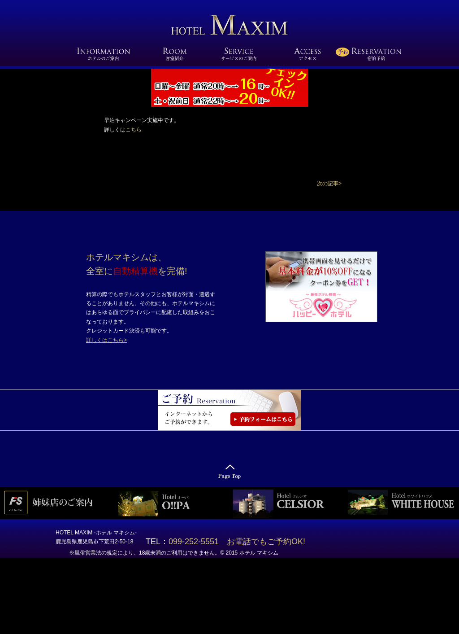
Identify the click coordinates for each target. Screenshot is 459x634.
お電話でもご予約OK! (266, 541)
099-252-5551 (198, 541)
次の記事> (329, 183)
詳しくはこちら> (106, 340)
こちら (134, 130)
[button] (329, 183)
